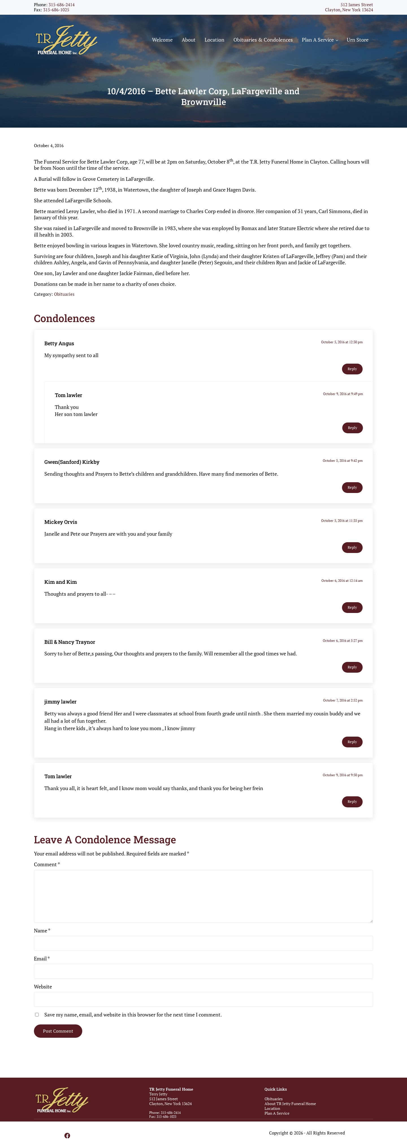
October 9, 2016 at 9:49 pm (343, 395)
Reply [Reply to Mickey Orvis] (352, 549)
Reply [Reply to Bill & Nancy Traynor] (352, 669)
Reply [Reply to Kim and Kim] (352, 609)
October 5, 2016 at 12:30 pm (342, 344)
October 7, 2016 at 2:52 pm (343, 702)
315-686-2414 (62, 4)
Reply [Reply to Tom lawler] (352, 429)
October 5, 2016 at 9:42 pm (343, 462)
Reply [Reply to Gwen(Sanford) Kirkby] (352, 489)
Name (42, 932)
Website (43, 988)
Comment (47, 866)
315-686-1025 (56, 9)
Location (272, 1108)
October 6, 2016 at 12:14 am (342, 582)
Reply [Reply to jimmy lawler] (352, 743)
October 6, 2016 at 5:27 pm (343, 642)
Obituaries (64, 296)
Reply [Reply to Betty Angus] (352, 370)
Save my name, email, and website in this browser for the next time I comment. (133, 1016)
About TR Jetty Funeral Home (290, 1103)
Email (42, 960)
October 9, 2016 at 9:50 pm (343, 777)
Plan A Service (277, 1113)
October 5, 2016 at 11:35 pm (342, 522)
